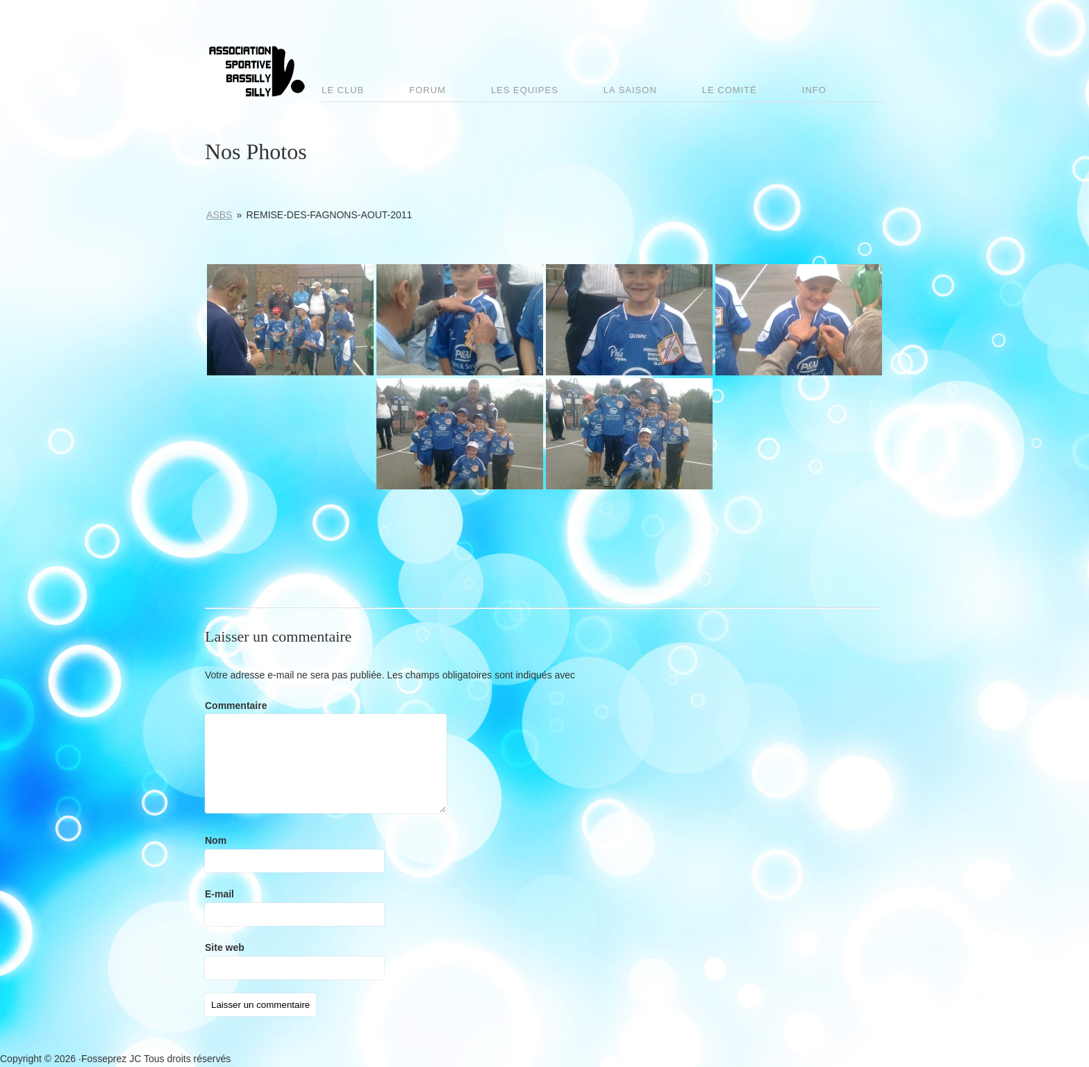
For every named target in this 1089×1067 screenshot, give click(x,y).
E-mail (219, 893)
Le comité (729, 90)
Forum (427, 90)
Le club (343, 90)
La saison (630, 90)
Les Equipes (524, 90)
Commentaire (236, 705)
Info (814, 90)
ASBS (219, 214)
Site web (224, 947)
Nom (215, 840)
